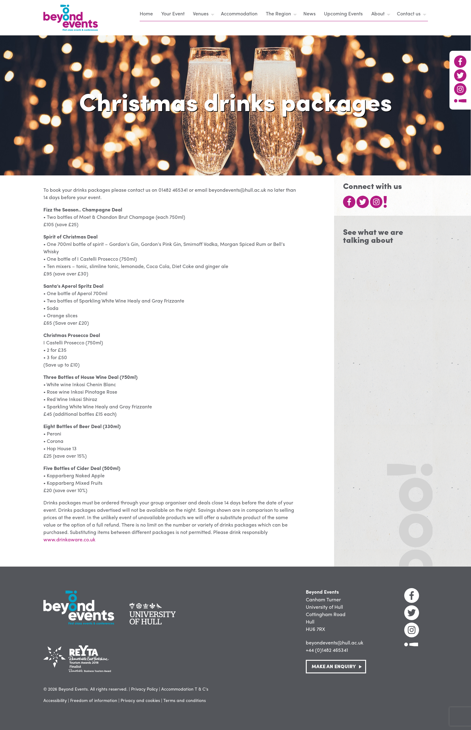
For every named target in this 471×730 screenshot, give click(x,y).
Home (146, 13)
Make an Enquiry (334, 666)
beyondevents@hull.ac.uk (334, 642)
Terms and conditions (184, 700)
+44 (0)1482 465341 (327, 649)
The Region (278, 13)
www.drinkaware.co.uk (69, 539)
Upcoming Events (343, 13)
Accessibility (55, 700)
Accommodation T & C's (184, 689)
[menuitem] (148, 14)
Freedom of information (93, 700)
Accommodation (239, 13)
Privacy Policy (144, 689)
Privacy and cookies (140, 700)
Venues (201, 13)
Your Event (173, 13)
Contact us (409, 13)
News (309, 13)
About (378, 13)
